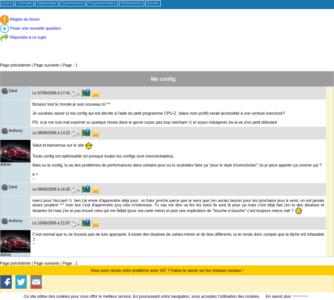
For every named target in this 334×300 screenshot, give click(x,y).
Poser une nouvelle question (30, 28)
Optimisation (72, 3)
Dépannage (46, 3)
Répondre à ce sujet (23, 37)
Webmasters (131, 3)
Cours (7, 3)
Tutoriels (24, 3)
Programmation (102, 3)
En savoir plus (278, 296)
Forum (153, 3)
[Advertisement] (167, 45)
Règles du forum (20, 19)
